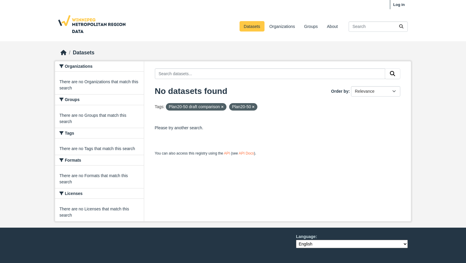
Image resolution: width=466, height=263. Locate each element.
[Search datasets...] (378, 26)
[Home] (64, 53)
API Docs (246, 153)
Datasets (252, 26)
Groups (311, 26)
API (227, 153)
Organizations (282, 26)
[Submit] (401, 26)
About (332, 26)
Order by (339, 91)
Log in (399, 4)
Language (306, 236)
